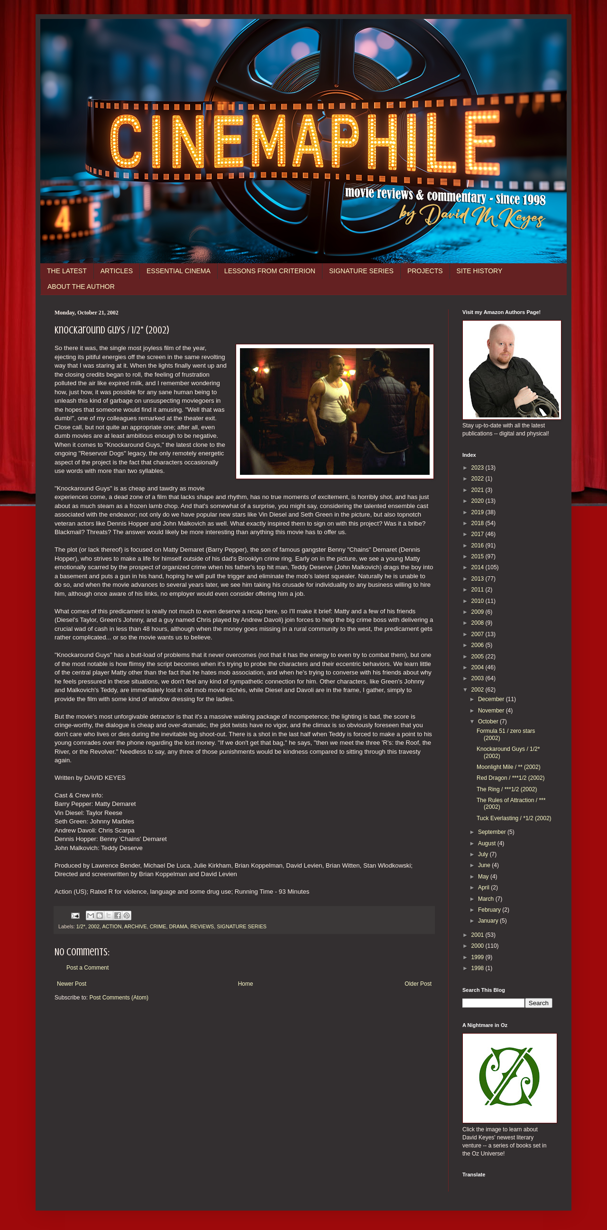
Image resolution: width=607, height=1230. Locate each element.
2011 (478, 589)
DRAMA (178, 926)
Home (245, 983)
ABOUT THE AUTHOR (81, 286)
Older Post (418, 983)
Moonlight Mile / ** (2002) (509, 767)
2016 (478, 545)
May (484, 876)
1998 (478, 968)
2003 (478, 678)
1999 (478, 957)
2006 (478, 645)
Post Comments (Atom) (118, 997)
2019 (478, 512)
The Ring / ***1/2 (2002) (507, 789)
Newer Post (71, 983)
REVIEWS (202, 926)
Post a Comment (87, 967)
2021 (478, 490)
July (484, 854)
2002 (94, 926)
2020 (478, 501)
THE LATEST (67, 271)
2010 (478, 601)
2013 (478, 578)
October (489, 721)
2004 (478, 667)
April (484, 887)
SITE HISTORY (480, 271)
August (487, 843)
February (490, 909)
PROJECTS (425, 271)
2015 (478, 556)
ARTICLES (117, 271)
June (485, 865)
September (492, 832)
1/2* (80, 926)
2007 (478, 634)
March (487, 899)
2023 (478, 467)
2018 (478, 523)
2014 (478, 567)
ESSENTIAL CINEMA (179, 271)
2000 (478, 946)
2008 (478, 623)
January (489, 920)
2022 (478, 478)
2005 (478, 656)
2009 (478, 612)
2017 (478, 534)
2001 (478, 935)
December (492, 699)
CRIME (158, 926)
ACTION (111, 926)
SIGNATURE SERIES (361, 271)
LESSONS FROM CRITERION (269, 271)
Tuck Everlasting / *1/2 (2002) (514, 818)
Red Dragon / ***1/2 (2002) (510, 778)
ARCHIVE (135, 926)
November (492, 710)
